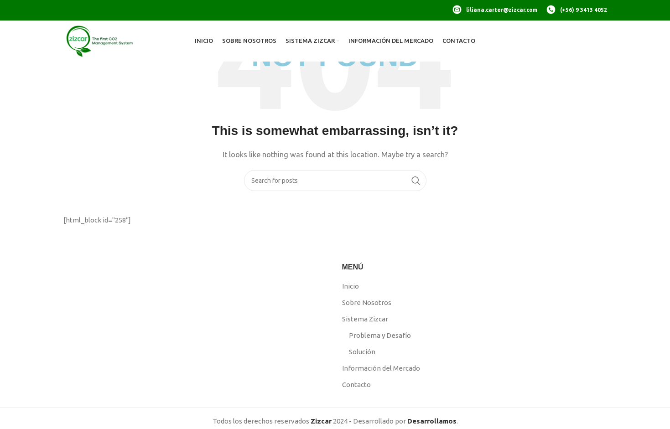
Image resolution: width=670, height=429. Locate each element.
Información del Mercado (381, 368)
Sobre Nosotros (366, 302)
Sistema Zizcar (365, 319)
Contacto (356, 384)
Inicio (350, 286)
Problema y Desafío (380, 335)
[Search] (335, 180)
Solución (362, 352)
